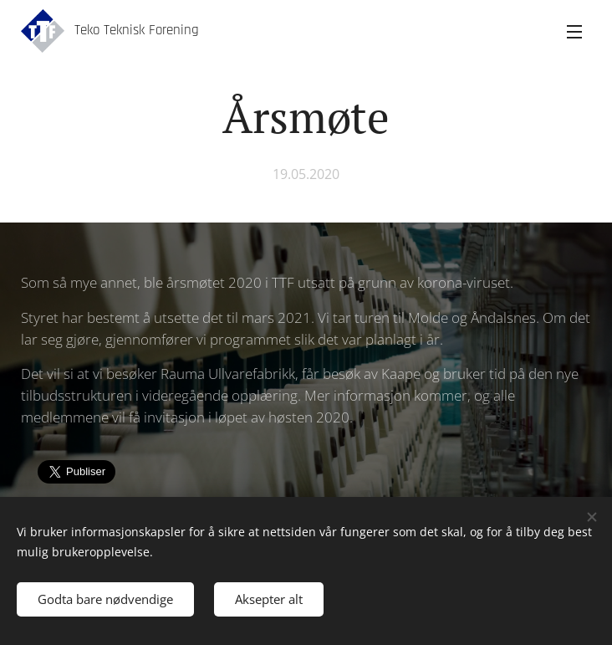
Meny (574, 32)
